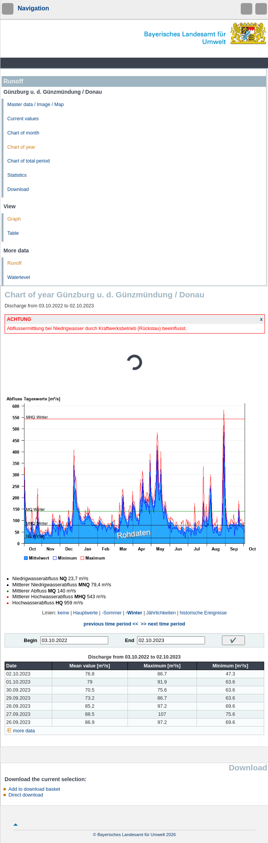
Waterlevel (18, 277)
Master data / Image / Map (35, 104)
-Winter (134, 613)
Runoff (14, 263)
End (129, 640)
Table (13, 233)
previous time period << (111, 624)
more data (24, 730)
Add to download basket (34, 789)
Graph (14, 219)
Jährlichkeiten (161, 613)
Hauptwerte (85, 613)
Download (18, 189)
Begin (30, 640)
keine (63, 613)
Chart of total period (28, 161)
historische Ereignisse (203, 613)
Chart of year (21, 147)
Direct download (25, 795)
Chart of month (23, 133)
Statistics (16, 175)
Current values (23, 118)
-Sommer (112, 613)
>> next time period (163, 624)
